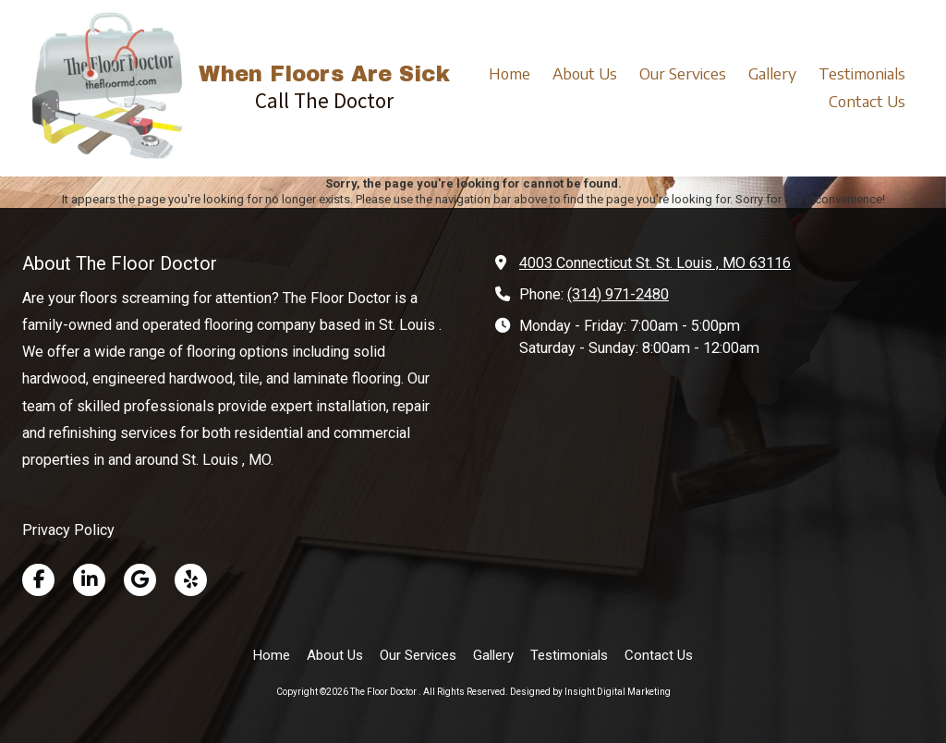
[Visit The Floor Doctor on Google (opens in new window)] (140, 580)
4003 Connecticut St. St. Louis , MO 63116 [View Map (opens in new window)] (655, 263)
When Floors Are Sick (324, 74)
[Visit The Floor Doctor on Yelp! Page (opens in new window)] (191, 580)
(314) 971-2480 (618, 294)
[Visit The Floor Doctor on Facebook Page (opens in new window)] (38, 580)
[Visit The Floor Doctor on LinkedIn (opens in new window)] (89, 580)
